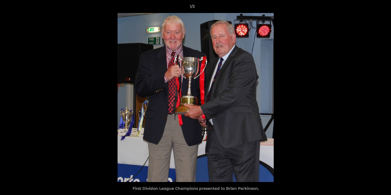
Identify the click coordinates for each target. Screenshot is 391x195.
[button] (368, 7)
